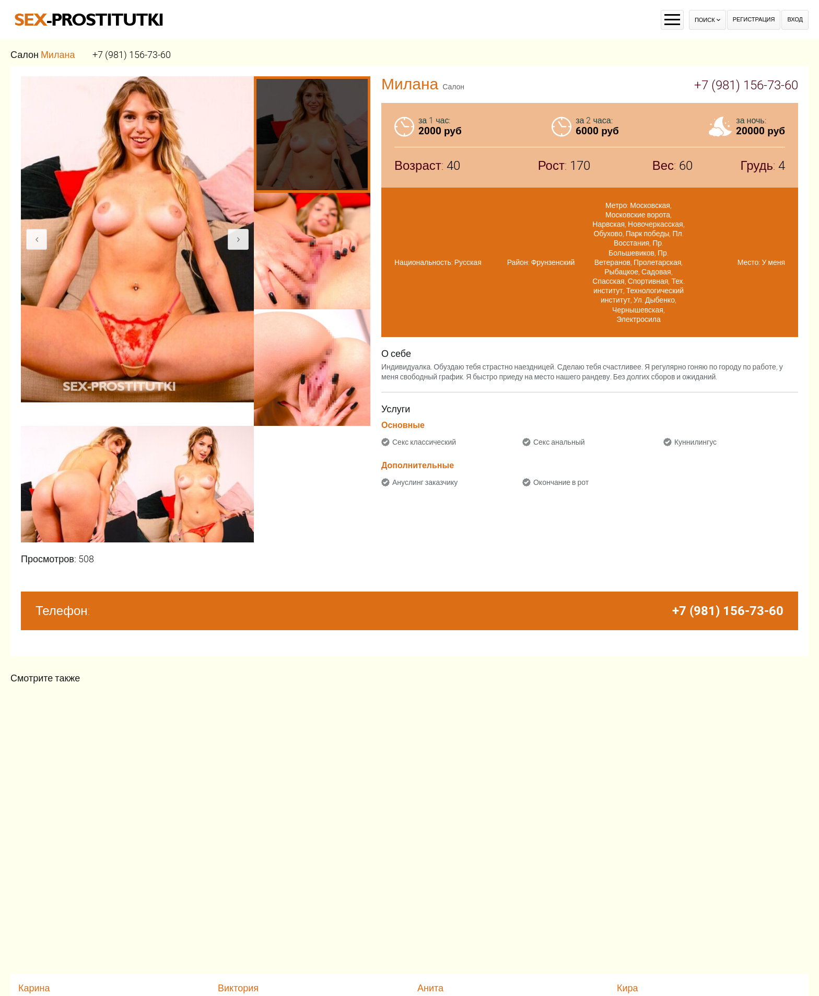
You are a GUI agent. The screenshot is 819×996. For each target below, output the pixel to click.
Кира (627, 987)
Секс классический (424, 442)
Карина (34, 987)
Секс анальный (559, 442)
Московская (650, 205)
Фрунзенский (553, 262)
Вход (795, 19)
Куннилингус (695, 442)
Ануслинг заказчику (425, 482)
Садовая (656, 272)
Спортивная (648, 281)
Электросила (638, 319)
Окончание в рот (561, 482)
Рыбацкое (621, 272)
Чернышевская (637, 310)
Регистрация (754, 19)
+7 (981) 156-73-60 (131, 54)
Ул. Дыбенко (654, 300)
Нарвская (608, 224)
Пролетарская (657, 262)
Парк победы (648, 233)
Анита (430, 987)
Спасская (608, 281)
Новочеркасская (655, 224)
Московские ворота (637, 215)
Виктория (238, 987)
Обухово (607, 233)
